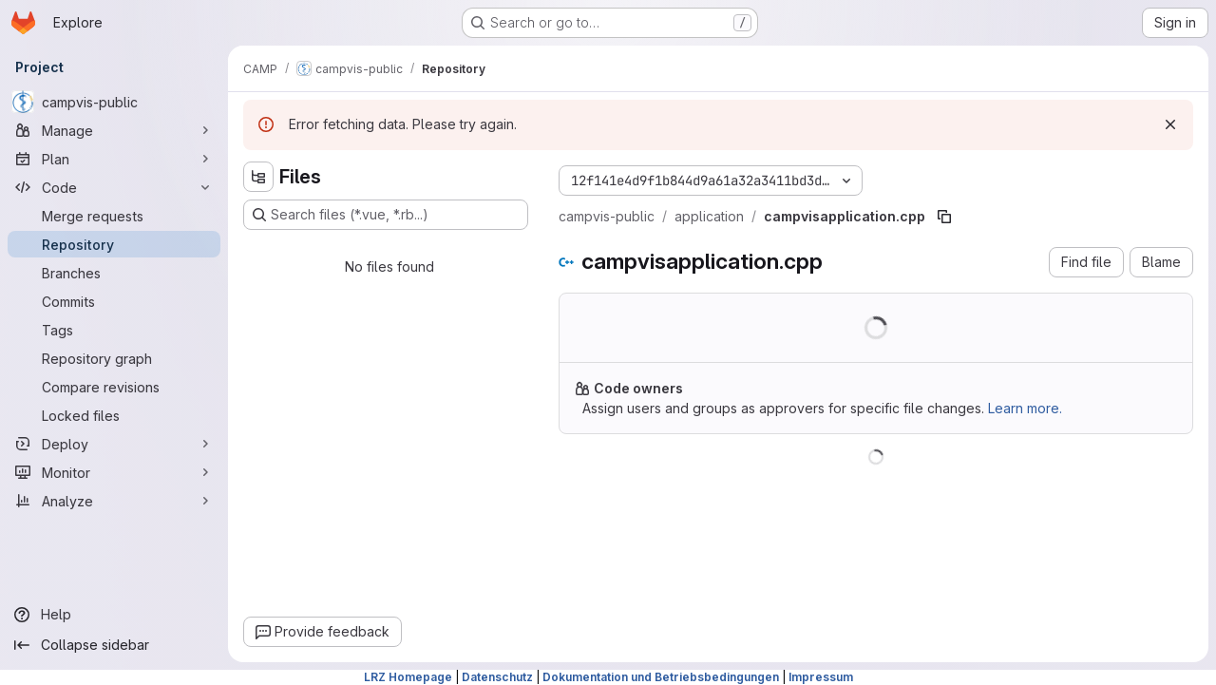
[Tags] (114, 329)
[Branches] (114, 272)
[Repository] (114, 244)
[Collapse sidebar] (114, 645)
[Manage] (114, 130)
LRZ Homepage (408, 677)
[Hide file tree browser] (258, 177)
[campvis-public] (114, 101)
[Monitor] (114, 472)
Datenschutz (497, 677)
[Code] (114, 187)
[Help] (114, 614)
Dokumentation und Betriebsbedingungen (660, 677)
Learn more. (1025, 408)
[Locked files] (114, 415)
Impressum (820, 677)
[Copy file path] (944, 216)
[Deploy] (114, 443)
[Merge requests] (114, 215)
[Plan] (114, 158)
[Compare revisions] (114, 386)
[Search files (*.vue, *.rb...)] (385, 215)
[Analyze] (114, 500)
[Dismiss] (1170, 124)
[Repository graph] (114, 358)
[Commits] (114, 301)
